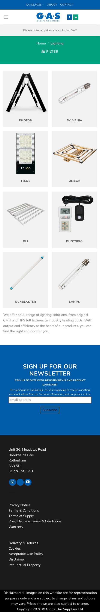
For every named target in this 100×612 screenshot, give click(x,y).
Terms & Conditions (24, 510)
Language (35, 5)
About (52, 5)
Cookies (15, 548)
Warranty (16, 527)
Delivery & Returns (23, 543)
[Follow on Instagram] (12, 482)
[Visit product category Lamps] (74, 280)
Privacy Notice (19, 505)
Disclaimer (17, 559)
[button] (5, 17)
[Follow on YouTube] (27, 482)
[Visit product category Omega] (74, 159)
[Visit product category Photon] (25, 99)
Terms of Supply (21, 516)
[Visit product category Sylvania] (74, 99)
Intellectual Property (24, 565)
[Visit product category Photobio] (74, 220)
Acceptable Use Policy (26, 554)
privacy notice (82, 394)
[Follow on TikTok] (20, 482)
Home (41, 43)
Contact (67, 5)
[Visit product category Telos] (25, 159)
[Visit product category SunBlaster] (25, 280)
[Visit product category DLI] (25, 220)
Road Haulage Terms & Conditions (35, 521)
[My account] (69, 17)
